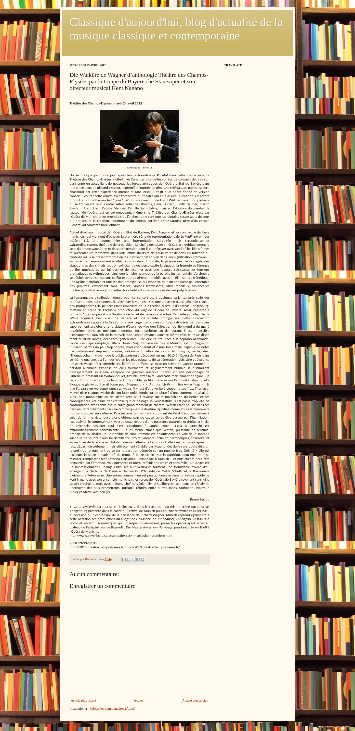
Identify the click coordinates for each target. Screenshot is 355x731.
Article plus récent (83, 700)
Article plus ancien (195, 700)
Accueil (139, 700)
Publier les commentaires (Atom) (112, 708)
